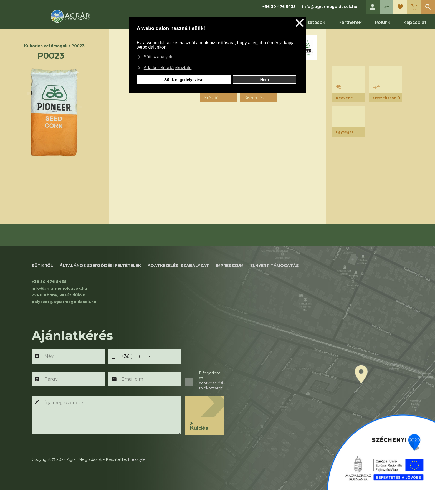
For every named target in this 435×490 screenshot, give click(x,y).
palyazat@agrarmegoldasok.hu (64, 301)
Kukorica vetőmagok (46, 45)
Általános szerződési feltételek (100, 265)
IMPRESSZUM (230, 265)
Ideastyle (137, 459)
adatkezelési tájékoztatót (211, 386)
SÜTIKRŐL (42, 265)
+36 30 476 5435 (278, 6)
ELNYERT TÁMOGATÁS (274, 265)
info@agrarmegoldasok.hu (329, 6)
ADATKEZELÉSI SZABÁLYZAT (178, 265)
